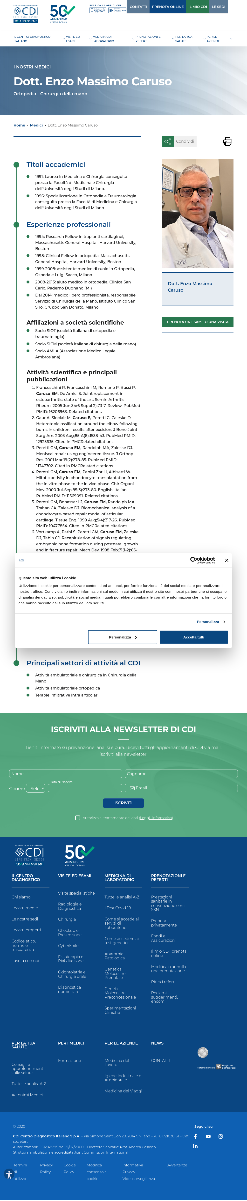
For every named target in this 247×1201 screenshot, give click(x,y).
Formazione (69, 1061)
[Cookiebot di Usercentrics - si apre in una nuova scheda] (194, 560)
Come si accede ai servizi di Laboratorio (122, 924)
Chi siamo (21, 898)
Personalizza (208, 622)
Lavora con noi (25, 961)
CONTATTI (128, 7)
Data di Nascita (62, 782)
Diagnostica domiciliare (69, 990)
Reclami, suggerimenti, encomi (164, 998)
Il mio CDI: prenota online (168, 954)
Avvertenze (177, 1166)
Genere (17, 789)
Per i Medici (71, 1044)
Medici (36, 125)
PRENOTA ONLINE (158, 7)
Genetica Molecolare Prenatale (115, 974)
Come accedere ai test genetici (122, 941)
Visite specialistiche (76, 894)
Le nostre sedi (25, 920)
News (157, 1044)
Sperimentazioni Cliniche (120, 1011)
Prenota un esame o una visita (197, 322)
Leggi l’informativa (156, 818)
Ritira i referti (163, 982)
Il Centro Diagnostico (26, 879)
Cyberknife (68, 946)
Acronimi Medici (27, 1095)
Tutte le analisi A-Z (122, 898)
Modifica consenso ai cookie (97, 1173)
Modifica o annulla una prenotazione (168, 969)
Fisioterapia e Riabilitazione (71, 959)
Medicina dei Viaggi (123, 1092)
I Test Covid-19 (118, 909)
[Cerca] (225, 6)
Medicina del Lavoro (117, 1063)
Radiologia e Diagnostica (70, 907)
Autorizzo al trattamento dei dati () (128, 818)
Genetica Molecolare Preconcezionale (120, 993)
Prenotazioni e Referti (168, 879)
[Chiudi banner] (226, 560)
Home (19, 125)
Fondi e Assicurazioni (163, 939)
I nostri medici (25, 909)
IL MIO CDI (188, 7)
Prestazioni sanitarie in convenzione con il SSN (168, 904)
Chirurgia (67, 920)
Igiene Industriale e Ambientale (123, 1078)
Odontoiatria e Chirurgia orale (72, 975)
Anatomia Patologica (115, 956)
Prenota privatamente (164, 923)
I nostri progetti (26, 931)
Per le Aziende (121, 1044)
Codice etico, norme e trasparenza (24, 946)
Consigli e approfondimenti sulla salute (28, 1069)
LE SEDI (208, 7)
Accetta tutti (193, 637)
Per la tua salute (23, 1046)
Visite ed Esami (74, 877)
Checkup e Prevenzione (70, 933)
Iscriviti (123, 803)
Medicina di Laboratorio (119, 879)
